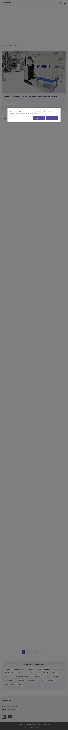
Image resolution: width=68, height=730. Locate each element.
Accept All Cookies (52, 118)
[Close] (58, 110)
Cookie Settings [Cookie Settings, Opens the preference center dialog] (16, 118)
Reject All (38, 118)
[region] (34, 115)
